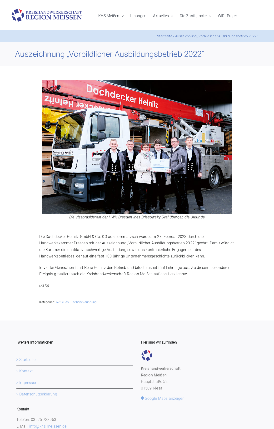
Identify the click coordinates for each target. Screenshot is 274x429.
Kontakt (26, 371)
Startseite (164, 36)
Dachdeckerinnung (83, 302)
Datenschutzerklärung (38, 394)
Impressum (29, 382)
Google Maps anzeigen (162, 398)
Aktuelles (62, 302)
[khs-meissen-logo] (46, 10)
